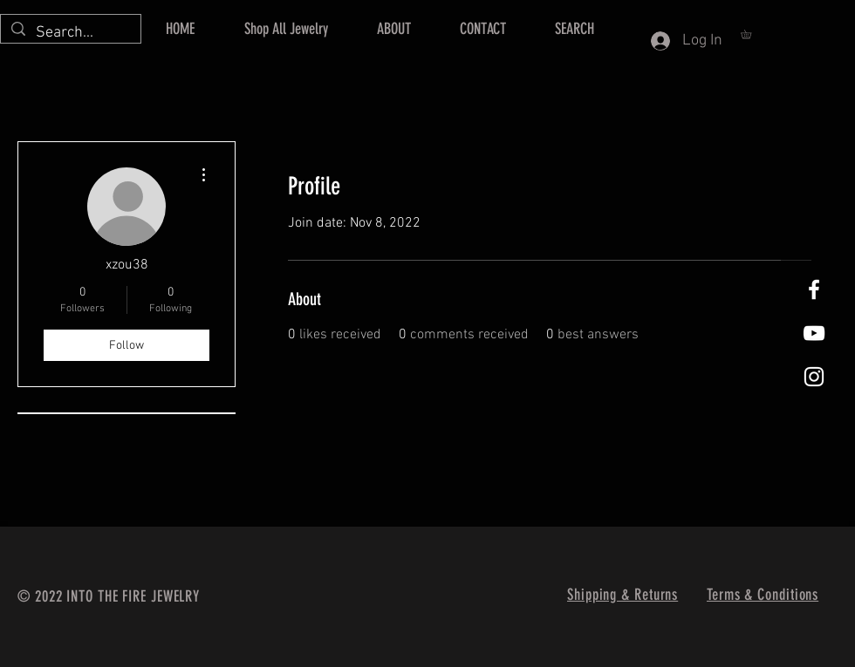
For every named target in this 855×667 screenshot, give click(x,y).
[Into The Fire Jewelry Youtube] (814, 333)
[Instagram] (814, 377)
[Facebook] (814, 289)
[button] (750, 34)
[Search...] (70, 33)
